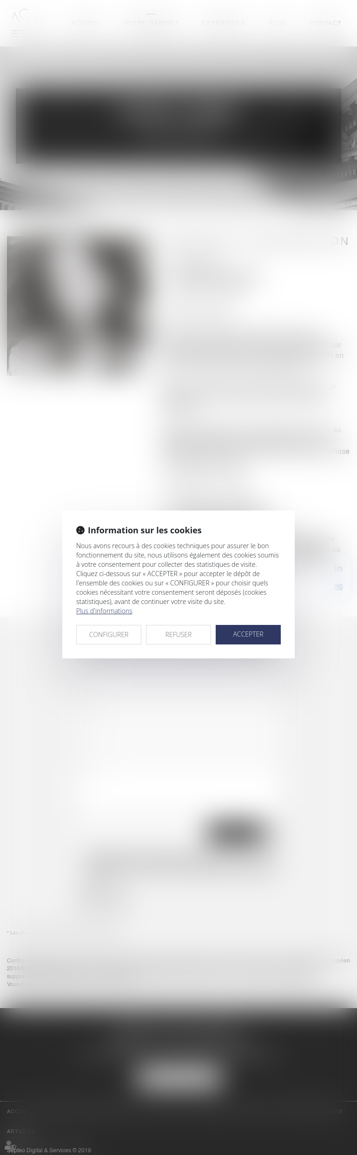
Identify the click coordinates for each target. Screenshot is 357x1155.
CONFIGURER (109, 634)
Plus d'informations (104, 610)
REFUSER (178, 634)
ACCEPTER (248, 634)
